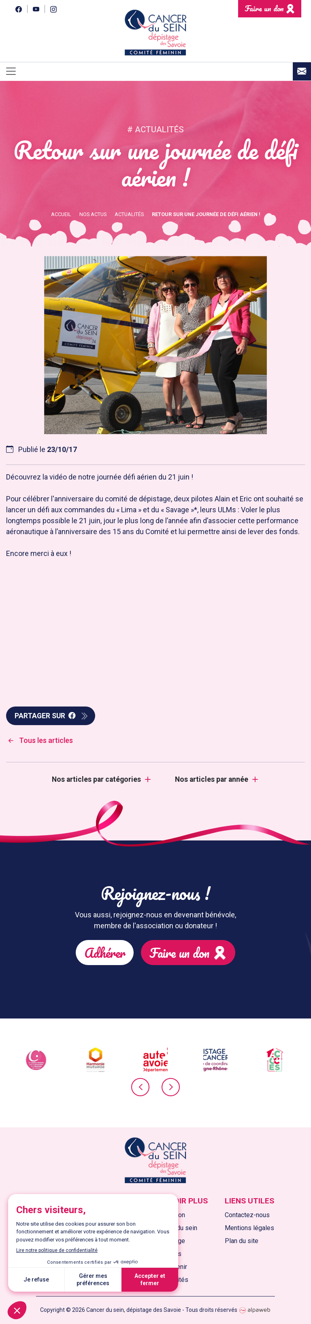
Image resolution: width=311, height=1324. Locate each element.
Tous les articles (39, 740)
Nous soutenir (167, 1267)
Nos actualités (167, 1280)
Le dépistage (166, 1241)
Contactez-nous (247, 1215)
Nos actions (164, 1254)
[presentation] (140, 1093)
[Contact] (302, 71)
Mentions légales (249, 1228)
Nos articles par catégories (96, 779)
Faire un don (264, 8)
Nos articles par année (211, 779)
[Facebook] (18, 8)
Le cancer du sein (172, 1228)
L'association (166, 1215)
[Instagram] (53, 8)
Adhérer (131, 939)
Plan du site (241, 1241)
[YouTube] (36, 8)
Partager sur (45, 716)
